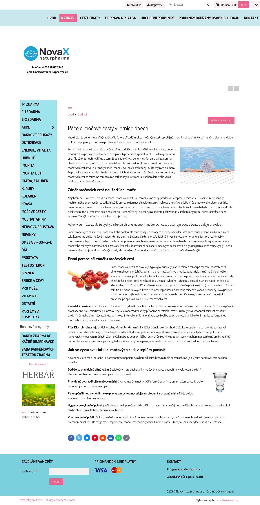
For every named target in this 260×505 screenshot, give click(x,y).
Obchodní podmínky (157, 17)
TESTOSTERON (33, 265)
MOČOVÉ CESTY (34, 211)
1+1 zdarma (30, 104)
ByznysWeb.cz (230, 500)
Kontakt (251, 17)
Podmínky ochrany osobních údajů (209, 17)
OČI (24, 249)
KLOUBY (28, 188)
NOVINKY (29, 234)
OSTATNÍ (28, 303)
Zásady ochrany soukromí (60, 500)
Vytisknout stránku (221, 120)
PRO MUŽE (30, 288)
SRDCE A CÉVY (33, 280)
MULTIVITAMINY (34, 219)
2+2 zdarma (31, 119)
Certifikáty (90, 17)
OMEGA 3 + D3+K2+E (37, 242)
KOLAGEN (29, 196)
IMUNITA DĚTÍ (32, 173)
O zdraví (68, 17)
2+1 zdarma (31, 111)
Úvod (51, 17)
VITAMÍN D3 (30, 296)
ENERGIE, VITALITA (36, 150)
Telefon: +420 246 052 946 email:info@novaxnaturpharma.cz (47, 69)
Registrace (155, 5)
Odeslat (56, 482)
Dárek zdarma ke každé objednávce (38, 338)
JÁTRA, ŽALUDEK (35, 180)
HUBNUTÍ (29, 157)
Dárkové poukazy (37, 134)
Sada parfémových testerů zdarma (38, 352)
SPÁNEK (28, 273)
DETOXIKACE (31, 142)
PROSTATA (30, 257)
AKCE (39, 127)
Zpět (70, 107)
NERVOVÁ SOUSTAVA (38, 226)
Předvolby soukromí (31, 500)
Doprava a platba (120, 17)
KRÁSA (27, 203)
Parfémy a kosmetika (31, 314)
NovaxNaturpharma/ (38, 364)
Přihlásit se (134, 5)
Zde (24, 412)
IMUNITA (28, 165)
